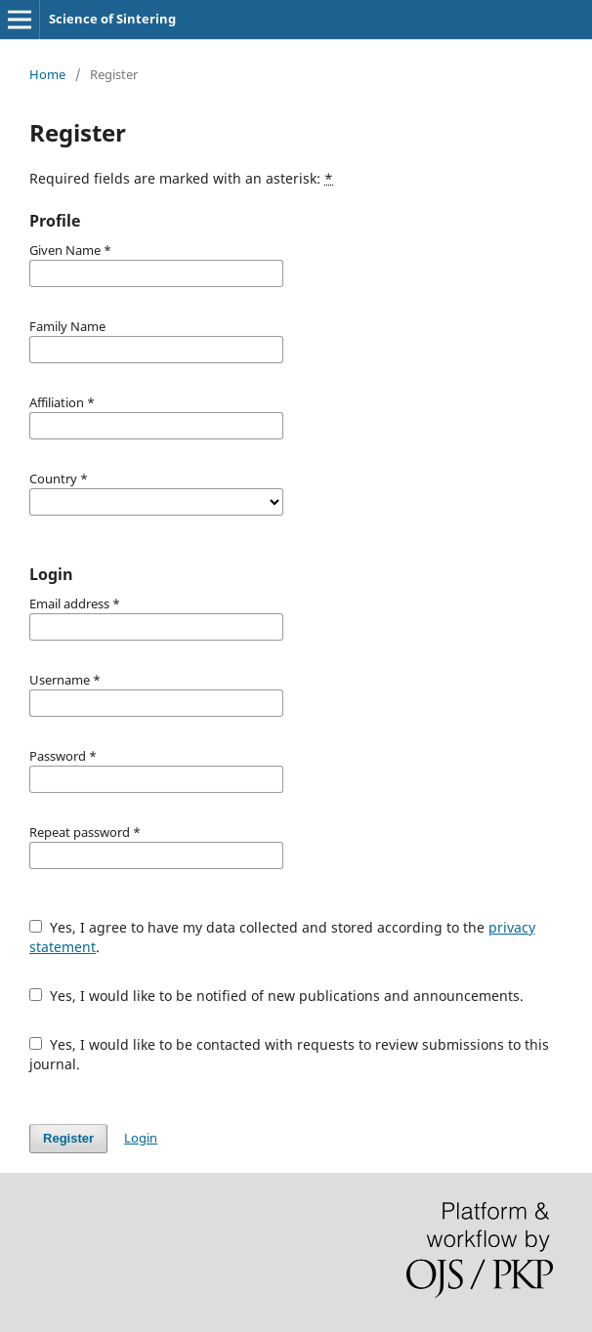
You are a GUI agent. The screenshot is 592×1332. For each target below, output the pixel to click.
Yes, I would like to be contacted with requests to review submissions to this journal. (289, 1054)
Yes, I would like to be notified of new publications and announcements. (276, 995)
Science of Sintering (112, 18)
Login (140, 1137)
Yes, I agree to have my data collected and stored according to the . (282, 937)
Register (68, 1138)
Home (47, 74)
